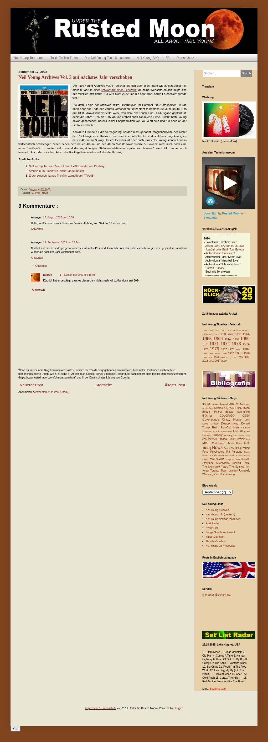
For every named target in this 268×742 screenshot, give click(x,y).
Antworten (37, 229)
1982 (246, 349)
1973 (237, 343)
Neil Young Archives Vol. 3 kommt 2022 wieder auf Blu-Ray (66, 166)
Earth (216, 427)
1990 (247, 353)
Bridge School (213, 411)
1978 (232, 349)
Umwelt (244, 470)
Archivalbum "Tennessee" (220, 253)
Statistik (245, 459)
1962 (231, 334)
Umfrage (234, 470)
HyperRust (212, 527)
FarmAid (227, 427)
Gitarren (245, 431)
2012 (235, 357)
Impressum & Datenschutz (100, 708)
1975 (206, 349)
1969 (245, 338)
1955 (236, 330)
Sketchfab (211, 217)
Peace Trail (230, 448)
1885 (205, 330)
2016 (212, 361)
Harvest (207, 435)
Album (234, 404)
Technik (237, 463)
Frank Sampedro (223, 431)
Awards (219, 408)
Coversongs (212, 419)
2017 (218, 360)
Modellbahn (219, 443)
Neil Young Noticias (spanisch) (223, 519)
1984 (211, 353)
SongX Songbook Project (220, 532)
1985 (218, 353)
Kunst (231, 439)
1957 (247, 330)
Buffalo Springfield (237, 411)
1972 (225, 343)
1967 (229, 339)
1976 (215, 349)
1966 (218, 338)
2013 (240, 357)
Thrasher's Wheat (216, 541)
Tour (225, 470)
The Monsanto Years (215, 466)
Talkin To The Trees (64, 58)
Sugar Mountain (215, 536)
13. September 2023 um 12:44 (61, 242)
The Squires (237, 466)
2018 (224, 361)
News (45, 193)
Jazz (247, 435)
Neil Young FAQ (147, 58)
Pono (206, 451)
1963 (238, 334)
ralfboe (47, 274)
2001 (217, 357)
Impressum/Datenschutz (216, 594)
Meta (207, 443)
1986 (224, 353)
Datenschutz (185, 58)
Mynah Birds (235, 443)
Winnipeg (208, 474)
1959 (212, 334)
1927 (211, 330)
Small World (216, 459)
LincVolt (240, 439)
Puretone (237, 451)
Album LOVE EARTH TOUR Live (224, 245)
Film (237, 427)
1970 (205, 344)
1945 (217, 330)
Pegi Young (243, 448)
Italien (241, 435)
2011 (229, 357)
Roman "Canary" (215, 268)
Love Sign (211, 213)
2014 (247, 357)
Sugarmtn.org (218, 688)
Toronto (215, 470)
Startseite (103, 385)
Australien (208, 408)
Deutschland (231, 423)
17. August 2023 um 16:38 (58, 217)
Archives (36, 193)
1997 (211, 357)
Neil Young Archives (217, 510)
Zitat (217, 474)
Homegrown (231, 435)
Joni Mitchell (210, 439)
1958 (205, 334)
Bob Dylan (243, 408)
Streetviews (224, 463)
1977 (224, 349)
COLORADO (231, 415)
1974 (246, 344)
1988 (239, 353)
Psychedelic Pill (220, 451)
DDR (247, 419)
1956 (242, 330)
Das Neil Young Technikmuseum (107, 58)
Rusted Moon (231, 213)
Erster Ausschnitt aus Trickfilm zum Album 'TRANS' (61, 175)
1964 (246, 334)
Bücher (211, 415)
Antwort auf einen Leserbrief (119, 89)
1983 (205, 353)
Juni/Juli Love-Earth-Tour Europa (224, 249)
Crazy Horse (233, 419)
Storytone (209, 463)
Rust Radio (212, 523)
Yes (15, 729)
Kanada (223, 439)
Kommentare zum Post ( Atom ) (51, 392)
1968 (236, 339)
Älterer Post (175, 385)
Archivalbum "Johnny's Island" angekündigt (56, 170)
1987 (231, 353)
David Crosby (211, 423)
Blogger (178, 708)
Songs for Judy (232, 459)
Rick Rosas (237, 455)
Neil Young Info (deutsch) (220, 514)
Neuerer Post (31, 385)
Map (247, 439)
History (218, 435)
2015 (205, 360)
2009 (223, 357)
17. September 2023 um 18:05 (77, 274)
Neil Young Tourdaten (29, 58)
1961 (224, 334)
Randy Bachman (220, 455)
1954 (229, 330)
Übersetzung (227, 474)
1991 (205, 357)
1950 (223, 330)
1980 (239, 349)
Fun (236, 431)
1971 (214, 343)
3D (167, 58)
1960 (217, 334)
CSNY (246, 415)
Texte (246, 463)
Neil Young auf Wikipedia (220, 545)
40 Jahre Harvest (218, 404)
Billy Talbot (230, 408)
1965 (207, 338)
